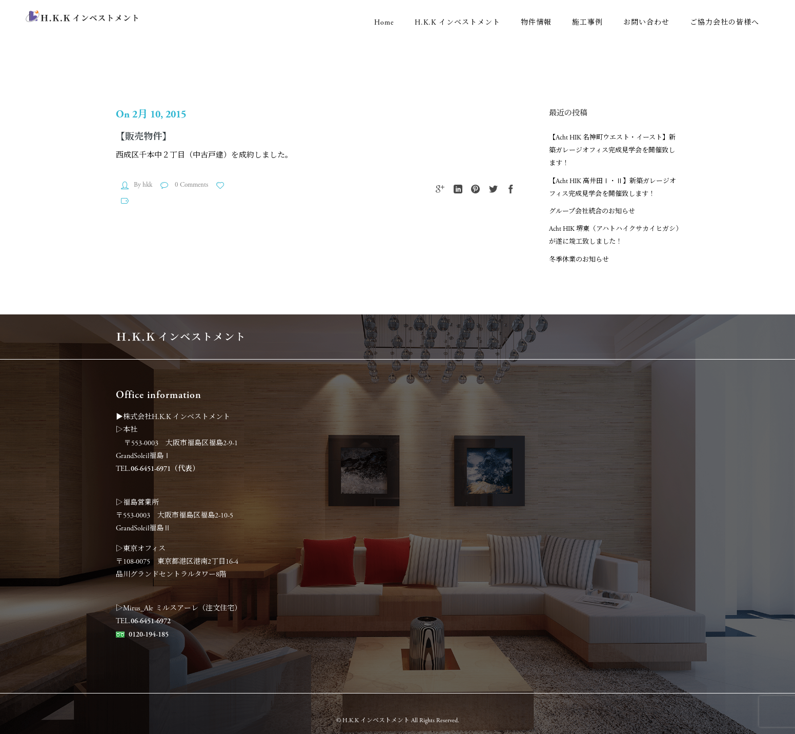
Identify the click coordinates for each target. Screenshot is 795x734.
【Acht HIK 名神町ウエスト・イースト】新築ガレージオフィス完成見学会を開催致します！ (612, 150)
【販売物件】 (143, 137)
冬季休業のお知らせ (579, 259)
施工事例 (587, 22)
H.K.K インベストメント (457, 22)
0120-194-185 (149, 634)
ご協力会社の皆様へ (724, 22)
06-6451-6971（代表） (165, 468)
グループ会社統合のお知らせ (592, 211)
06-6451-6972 (151, 621)
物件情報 (536, 22)
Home (384, 22)
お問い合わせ (646, 22)
